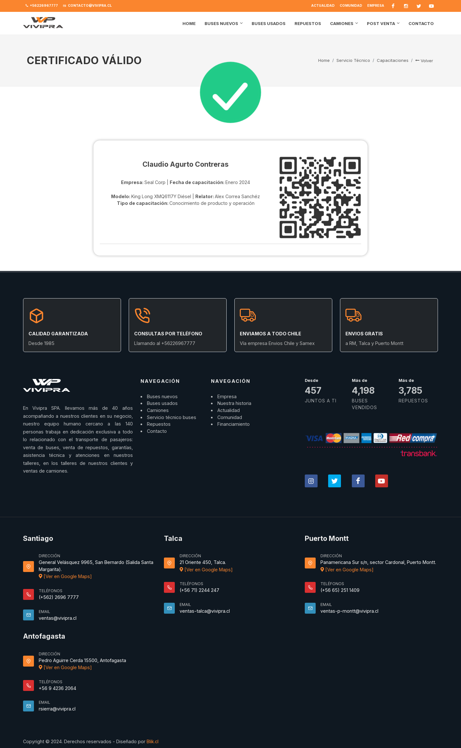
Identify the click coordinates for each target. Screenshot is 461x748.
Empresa (375, 6)
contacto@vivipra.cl (87, 6)
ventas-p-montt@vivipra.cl (349, 611)
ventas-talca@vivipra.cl (205, 611)
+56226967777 (42, 6)
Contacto (157, 431)
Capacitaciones (392, 60)
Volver (424, 60)
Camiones (158, 410)
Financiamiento (233, 424)
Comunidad (351, 6)
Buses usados (162, 403)
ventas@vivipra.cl (58, 618)
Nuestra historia (234, 403)
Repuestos (159, 424)
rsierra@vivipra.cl (57, 708)
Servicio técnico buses (171, 417)
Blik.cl (152, 741)
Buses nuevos (162, 396)
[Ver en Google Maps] (65, 576)
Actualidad (323, 6)
